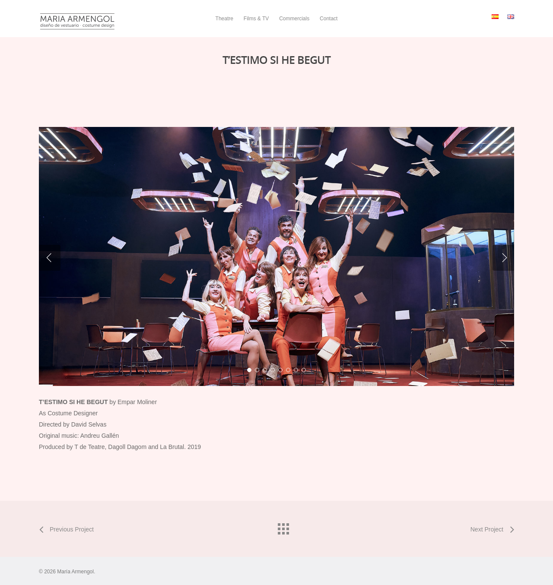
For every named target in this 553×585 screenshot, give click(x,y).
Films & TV (256, 19)
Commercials (294, 19)
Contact (328, 19)
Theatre (224, 19)
